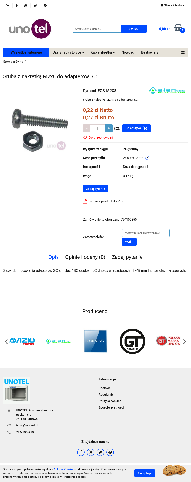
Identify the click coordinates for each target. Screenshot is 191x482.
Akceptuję (145, 473)
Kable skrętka (103, 52)
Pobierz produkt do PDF (103, 201)
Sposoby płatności (111, 407)
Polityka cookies (110, 401)
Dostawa (105, 388)
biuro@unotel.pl (27, 425)
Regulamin (106, 394)
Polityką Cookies (63, 469)
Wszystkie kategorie (26, 52)
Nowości (128, 52)
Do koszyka (136, 128)
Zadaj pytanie (95, 189)
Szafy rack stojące (68, 52)
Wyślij (129, 241)
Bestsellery (150, 52)
